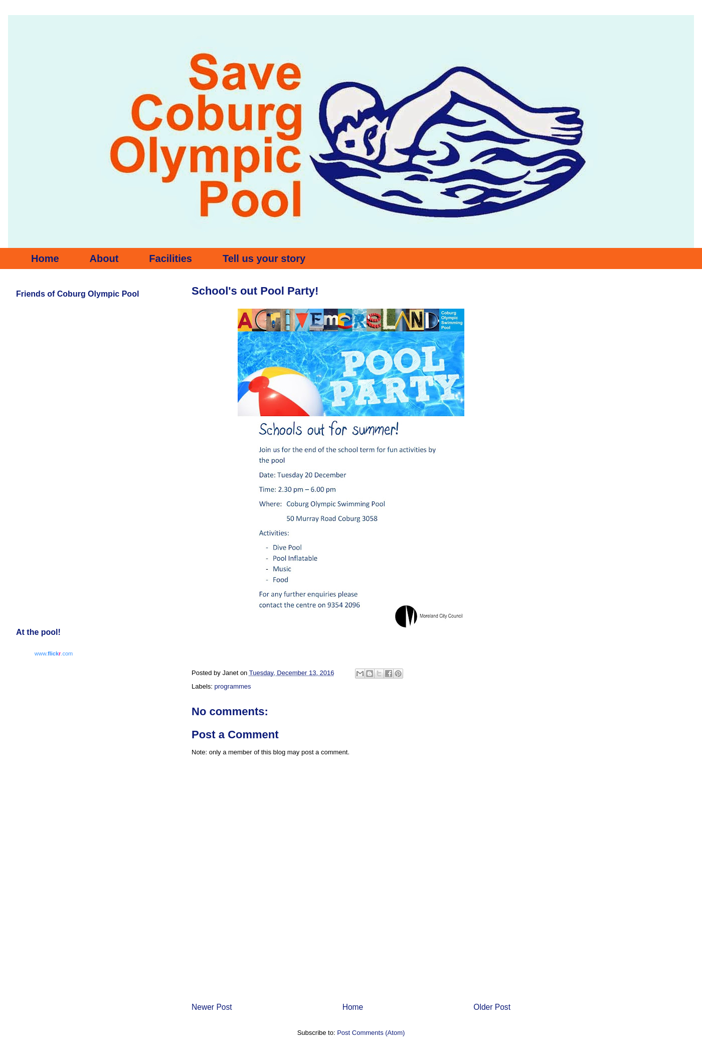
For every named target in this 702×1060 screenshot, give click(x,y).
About (104, 258)
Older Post (491, 1007)
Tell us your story (264, 258)
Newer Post (212, 1007)
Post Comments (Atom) (371, 1032)
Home (45, 258)
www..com (54, 653)
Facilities (170, 258)
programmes (233, 686)
